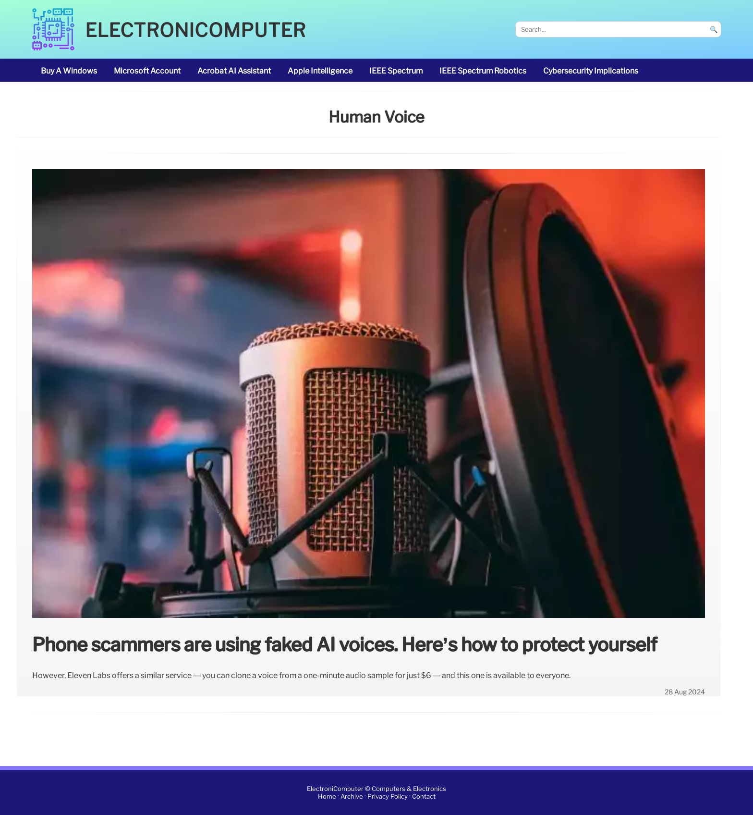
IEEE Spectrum (396, 70)
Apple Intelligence (320, 70)
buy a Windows (69, 70)
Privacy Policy (387, 796)
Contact (424, 796)
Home (327, 796)
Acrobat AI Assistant (234, 70)
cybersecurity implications (590, 70)
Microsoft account (147, 70)
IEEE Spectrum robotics (482, 70)
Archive (351, 796)
